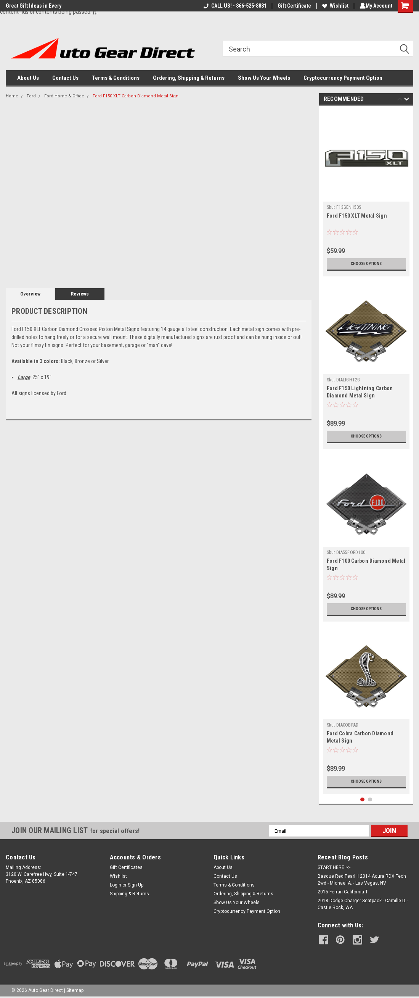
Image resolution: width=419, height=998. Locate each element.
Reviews (80, 294)
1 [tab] (362, 800)
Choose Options (366, 264)
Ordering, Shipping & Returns (189, 77)
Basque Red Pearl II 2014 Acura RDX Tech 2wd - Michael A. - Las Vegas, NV (362, 880)
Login (115, 885)
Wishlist (334, 6)
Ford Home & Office (64, 96)
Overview (30, 294)
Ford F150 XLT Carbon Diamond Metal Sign (135, 96)
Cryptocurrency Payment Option (342, 77)
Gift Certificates (126, 867)
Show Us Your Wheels (264, 77)
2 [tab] (370, 800)
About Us (28, 77)
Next (406, 100)
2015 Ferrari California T (343, 892)
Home (12, 96)
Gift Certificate (293, 6)
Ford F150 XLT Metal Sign (357, 216)
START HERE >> (334, 867)
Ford (31, 96)
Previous (400, 100)
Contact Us (65, 77)
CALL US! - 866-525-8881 (233, 6)
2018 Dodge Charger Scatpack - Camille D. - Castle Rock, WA (363, 904)
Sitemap (74, 990)
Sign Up (135, 885)
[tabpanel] (366, 193)
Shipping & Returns (129, 893)
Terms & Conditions (116, 77)
